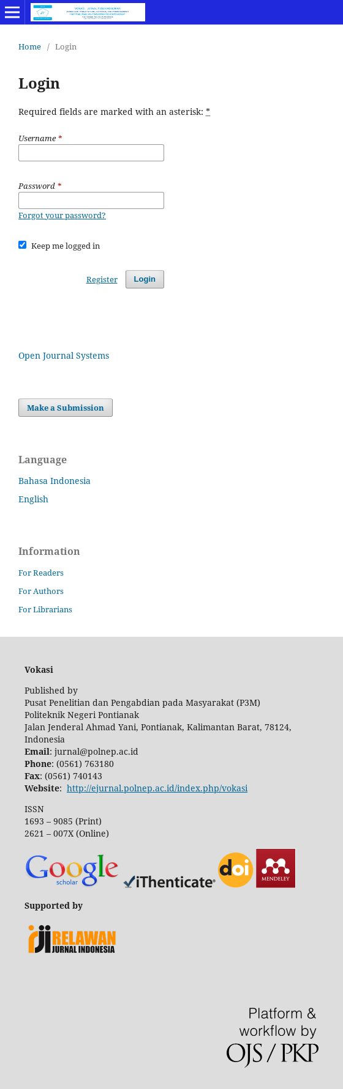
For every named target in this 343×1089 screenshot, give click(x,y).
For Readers (41, 572)
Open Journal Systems (63, 355)
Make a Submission (65, 407)
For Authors (41, 590)
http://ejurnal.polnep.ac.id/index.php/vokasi (157, 788)
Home (29, 46)
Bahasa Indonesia (54, 480)
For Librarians (45, 609)
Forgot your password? (62, 215)
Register (102, 279)
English (33, 499)
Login (145, 279)
